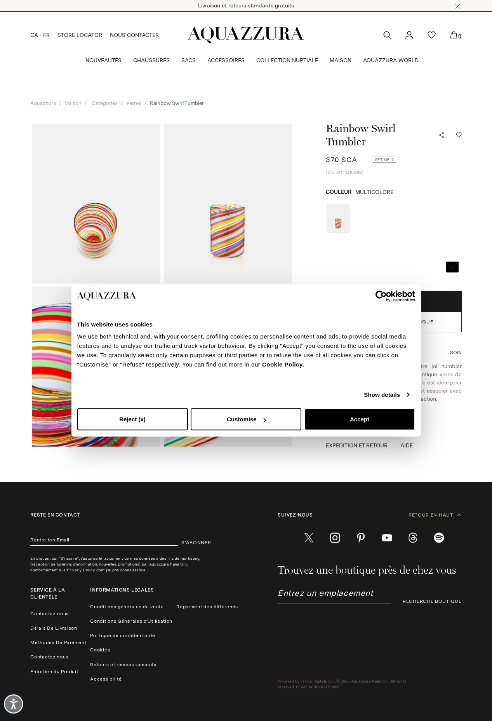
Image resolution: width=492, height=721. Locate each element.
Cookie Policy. (283, 364)
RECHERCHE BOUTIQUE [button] (432, 601)
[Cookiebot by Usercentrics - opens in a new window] (381, 296)
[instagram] (335, 538)
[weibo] (413, 538)
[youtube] (387, 538)
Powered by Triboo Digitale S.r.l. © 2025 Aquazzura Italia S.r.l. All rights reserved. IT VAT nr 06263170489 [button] (342, 684)
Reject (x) (132, 419)
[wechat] (439, 538)
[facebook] (283, 538)
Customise (246, 419)
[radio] (338, 218)
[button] (457, 6)
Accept (359, 419)
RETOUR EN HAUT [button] (435, 515)
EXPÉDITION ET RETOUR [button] (357, 445)
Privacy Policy (81, 569)
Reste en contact (55, 515)
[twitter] (309, 538)
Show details (382, 394)
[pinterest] (361, 538)
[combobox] (334, 596)
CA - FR (40, 35)
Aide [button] (406, 445)
